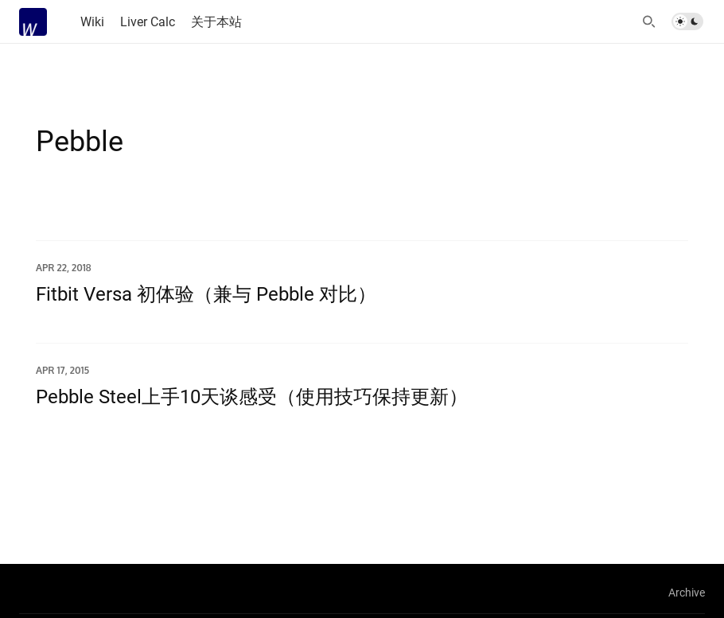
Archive (686, 592)
